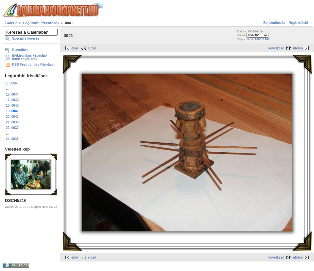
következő (276, 48)
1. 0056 (11, 83)
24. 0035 (12, 139)
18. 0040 (12, 105)
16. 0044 (12, 94)
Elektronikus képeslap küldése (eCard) (29, 57)
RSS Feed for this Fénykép (33, 64)
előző (92, 48)
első (74, 48)
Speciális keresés (25, 38)
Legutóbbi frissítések (41, 23)
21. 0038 (12, 122)
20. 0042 (12, 116)
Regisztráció (298, 23)
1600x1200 (262, 39)
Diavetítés (20, 50)
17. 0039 (12, 100)
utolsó (298, 48)
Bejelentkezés (274, 23)
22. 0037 (12, 128)
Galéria (11, 23)
